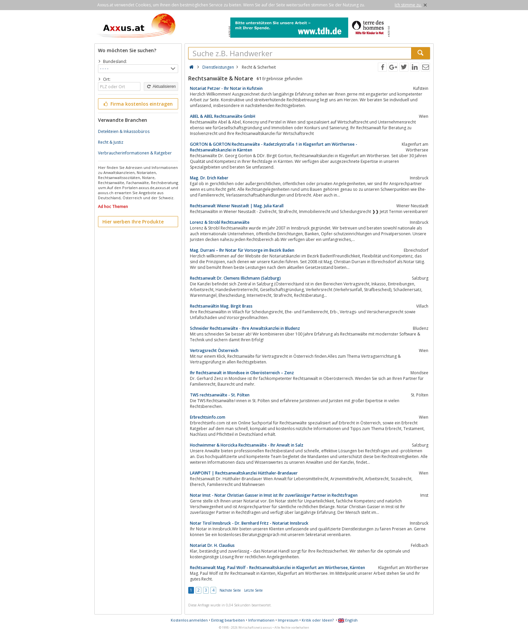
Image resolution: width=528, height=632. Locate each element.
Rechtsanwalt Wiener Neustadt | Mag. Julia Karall (237, 206)
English (348, 620)
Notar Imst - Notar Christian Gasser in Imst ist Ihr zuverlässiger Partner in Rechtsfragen (274, 495)
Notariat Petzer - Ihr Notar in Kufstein (226, 88)
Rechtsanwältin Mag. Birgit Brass (221, 306)
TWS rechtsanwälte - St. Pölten (220, 395)
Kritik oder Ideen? (318, 620)
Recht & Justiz (110, 142)
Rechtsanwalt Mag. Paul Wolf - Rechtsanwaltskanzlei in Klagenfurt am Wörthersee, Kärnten (277, 567)
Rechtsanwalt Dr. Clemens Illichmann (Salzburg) (235, 278)
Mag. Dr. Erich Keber (209, 178)
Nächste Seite (230, 590)
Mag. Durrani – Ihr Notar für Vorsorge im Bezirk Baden (242, 250)
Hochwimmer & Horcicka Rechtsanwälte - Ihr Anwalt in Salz (246, 445)
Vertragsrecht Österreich (214, 350)
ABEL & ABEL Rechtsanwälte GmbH (222, 116)
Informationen (261, 620)
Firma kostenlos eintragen (137, 104)
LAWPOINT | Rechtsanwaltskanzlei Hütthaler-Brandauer (244, 473)
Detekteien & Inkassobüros (124, 131)
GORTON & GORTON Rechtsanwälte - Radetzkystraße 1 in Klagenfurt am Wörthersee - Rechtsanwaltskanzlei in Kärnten (273, 147)
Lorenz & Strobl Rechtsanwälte (220, 222)
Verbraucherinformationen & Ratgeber (135, 153)
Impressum (288, 620)
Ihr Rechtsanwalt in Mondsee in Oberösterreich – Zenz (242, 373)
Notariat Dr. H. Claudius (212, 545)
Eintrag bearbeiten (228, 620)
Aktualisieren (161, 86)
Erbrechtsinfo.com (207, 417)
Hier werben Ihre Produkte (133, 221)
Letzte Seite (253, 590)
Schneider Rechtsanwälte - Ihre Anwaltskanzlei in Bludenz (245, 328)
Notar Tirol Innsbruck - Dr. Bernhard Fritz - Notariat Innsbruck (249, 523)
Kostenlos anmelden (189, 620)
